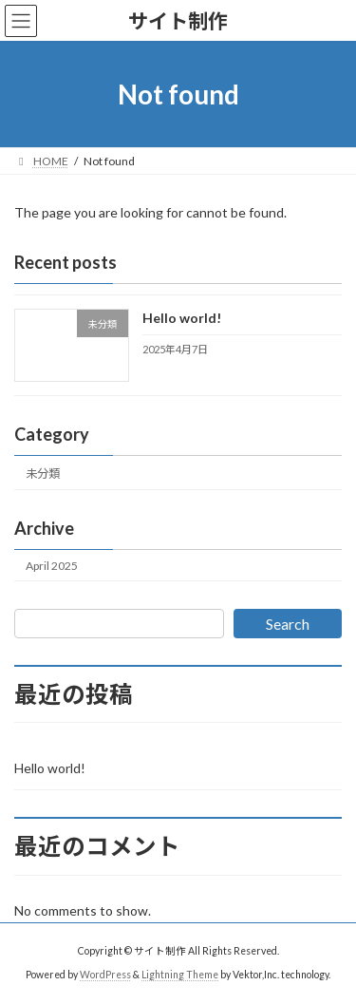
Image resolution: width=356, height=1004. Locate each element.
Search (287, 624)
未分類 (43, 473)
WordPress (105, 974)
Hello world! (181, 319)
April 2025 (52, 566)
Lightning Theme (179, 974)
